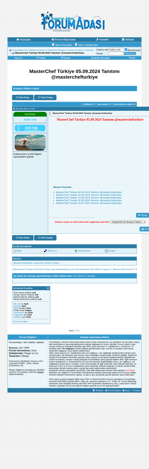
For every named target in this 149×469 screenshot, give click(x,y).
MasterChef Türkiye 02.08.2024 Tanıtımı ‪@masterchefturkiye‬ (89, 200)
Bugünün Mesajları (100, 58)
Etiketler (17, 259)
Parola (100, 53)
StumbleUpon (84, 251)
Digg (19, 251)
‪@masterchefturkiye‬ (22, 263)
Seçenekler (102, 104)
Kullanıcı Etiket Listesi (26, 88)
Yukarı (136, 390)
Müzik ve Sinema (38, 50)
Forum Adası (113, 390)
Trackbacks (18, 312)
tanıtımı (48, 263)
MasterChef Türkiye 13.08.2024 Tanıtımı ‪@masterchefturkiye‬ (89, 197)
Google (112, 251)
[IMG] (16, 308)
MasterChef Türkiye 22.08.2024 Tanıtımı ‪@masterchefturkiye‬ (89, 195)
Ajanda (65, 58)
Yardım (41, 58)
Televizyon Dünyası (56, 50)
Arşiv (126, 390)
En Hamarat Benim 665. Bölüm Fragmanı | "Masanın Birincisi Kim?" (103, 269)
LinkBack (87, 104)
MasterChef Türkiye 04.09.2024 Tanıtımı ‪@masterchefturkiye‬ (89, 192)
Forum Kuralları (20, 321)
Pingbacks (18, 315)
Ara (132, 58)
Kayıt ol (18, 58)
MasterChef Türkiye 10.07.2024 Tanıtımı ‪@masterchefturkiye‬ (89, 203)
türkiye (56, 263)
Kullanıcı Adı (102, 50)
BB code (17, 304)
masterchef (38, 263)
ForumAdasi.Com (20, 50)
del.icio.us (52, 251)
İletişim (98, 390)
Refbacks (17, 317)
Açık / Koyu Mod (63, 45)
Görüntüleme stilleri (123, 104)
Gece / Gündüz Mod (88, 45)
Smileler (17, 306)
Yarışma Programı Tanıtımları (81, 50)
